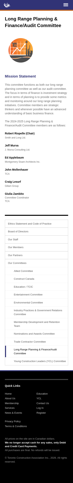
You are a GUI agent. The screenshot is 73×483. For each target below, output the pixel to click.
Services (10, 407)
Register (41, 412)
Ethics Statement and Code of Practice (29, 223)
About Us (10, 398)
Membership (12, 403)
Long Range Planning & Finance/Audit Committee (35, 351)
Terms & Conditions (16, 426)
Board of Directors (18, 231)
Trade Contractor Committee (30, 341)
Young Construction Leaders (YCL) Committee (40, 361)
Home (8, 393)
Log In (40, 407)
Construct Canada (24, 278)
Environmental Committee (28, 302)
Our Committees (17, 263)
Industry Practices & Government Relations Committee (38, 312)
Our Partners (15, 255)
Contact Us (43, 403)
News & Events (13, 412)
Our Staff (13, 239)
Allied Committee (23, 271)
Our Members (15, 247)
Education (42, 393)
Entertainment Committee (28, 294)
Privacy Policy (13, 421)
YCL (39, 398)
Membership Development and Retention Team (37, 324)
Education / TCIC (23, 286)
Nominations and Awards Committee (34, 333)
